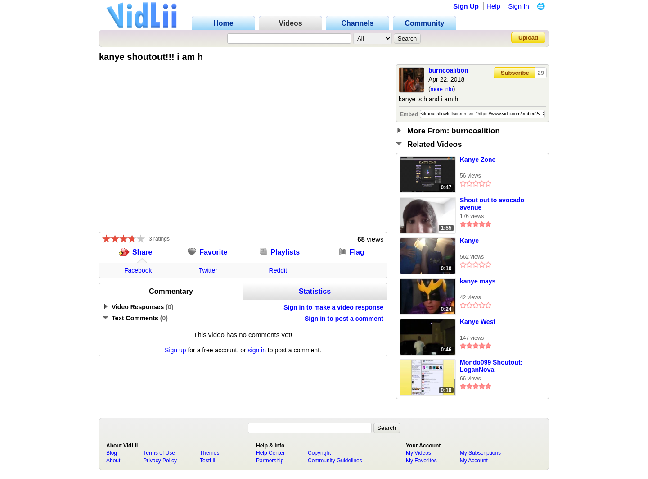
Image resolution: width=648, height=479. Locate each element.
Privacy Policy (160, 460)
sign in (257, 350)
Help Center (270, 453)
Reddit (278, 270)
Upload (528, 37)
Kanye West (477, 321)
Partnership (270, 460)
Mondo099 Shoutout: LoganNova (491, 366)
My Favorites (421, 460)
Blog (111, 453)
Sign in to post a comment (344, 318)
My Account (474, 460)
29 (541, 72)
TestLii (207, 460)
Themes (209, 453)
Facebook (138, 270)
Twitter (208, 270)
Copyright (319, 453)
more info (442, 89)
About (113, 460)
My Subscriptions (480, 453)
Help (493, 6)
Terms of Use (159, 453)
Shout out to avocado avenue (492, 203)
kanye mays (477, 281)
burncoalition (448, 70)
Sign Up (466, 6)
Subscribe (515, 72)
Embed (409, 114)
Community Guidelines (335, 460)
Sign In (518, 6)
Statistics (315, 291)
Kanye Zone (477, 159)
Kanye (469, 240)
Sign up (175, 350)
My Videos (418, 453)
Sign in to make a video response (333, 307)
